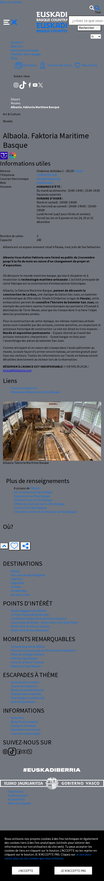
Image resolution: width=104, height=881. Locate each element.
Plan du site (16, 791)
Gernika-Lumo (20, 594)
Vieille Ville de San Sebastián (30, 630)
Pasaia (78, 171)
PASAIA (35, 488)
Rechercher (89, 28)
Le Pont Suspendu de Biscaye (30, 614)
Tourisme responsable (26, 733)
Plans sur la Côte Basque (30, 508)
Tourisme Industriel (24, 388)
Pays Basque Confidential (27, 698)
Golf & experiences (23, 702)
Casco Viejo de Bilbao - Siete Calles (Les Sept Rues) (44, 622)
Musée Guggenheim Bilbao (28, 611)
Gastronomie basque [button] (25, 50)
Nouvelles (17, 718)
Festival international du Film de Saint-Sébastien (43, 650)
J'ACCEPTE (25, 871)
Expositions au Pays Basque (32, 496)
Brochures (25, 65)
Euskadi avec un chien (25, 682)
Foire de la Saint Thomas (27, 662)
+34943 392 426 (47, 175)
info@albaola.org (48, 179)
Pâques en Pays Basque (26, 666)
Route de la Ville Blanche (27, 690)
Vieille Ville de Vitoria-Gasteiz (30, 626)
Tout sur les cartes (55, 65)
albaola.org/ (45, 183)
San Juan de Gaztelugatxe (28, 575)
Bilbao (15, 571)
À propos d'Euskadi (23, 726)
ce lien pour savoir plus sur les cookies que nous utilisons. (48, 856)
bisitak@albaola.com (17, 370)
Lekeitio (16, 579)
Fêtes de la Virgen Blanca (27, 654)
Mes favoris (85, 65)
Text (98, 12)
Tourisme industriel (24, 686)
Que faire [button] (17, 46)
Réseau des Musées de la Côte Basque (35, 392)
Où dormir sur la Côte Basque (33, 500)
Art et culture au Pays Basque (33, 492)
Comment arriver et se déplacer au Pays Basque (45, 512)
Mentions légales (19, 803)
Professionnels (18, 795)
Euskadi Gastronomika (26, 694)
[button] (10, 22)
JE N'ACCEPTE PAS (73, 871)
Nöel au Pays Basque (24, 658)
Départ (15, 99)
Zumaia (16, 587)
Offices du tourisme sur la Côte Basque (39, 504)
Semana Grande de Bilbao (28, 646)
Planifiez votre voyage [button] (26, 54)
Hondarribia (19, 591)
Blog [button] (14, 58)
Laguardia (17, 583)
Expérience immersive (25, 729)
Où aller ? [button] (17, 42)
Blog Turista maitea (24, 722)
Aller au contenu (11, 2)
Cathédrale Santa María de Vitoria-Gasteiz (39, 618)
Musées (16, 103)
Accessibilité (16, 799)
